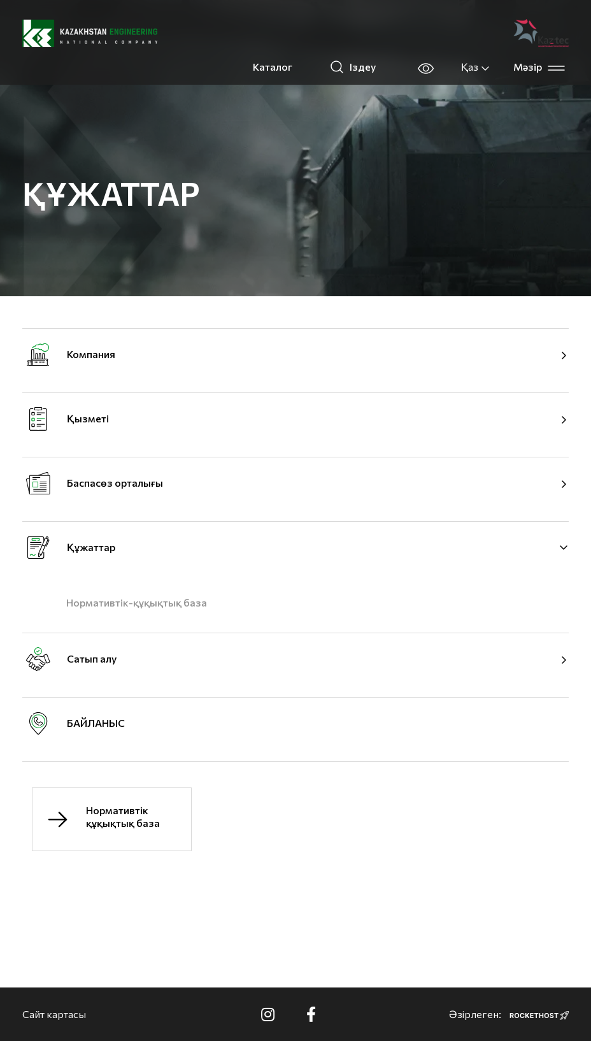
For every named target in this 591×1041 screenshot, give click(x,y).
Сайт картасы (54, 1014)
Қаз (475, 67)
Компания (91, 354)
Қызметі (88, 418)
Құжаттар (91, 547)
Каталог (272, 67)
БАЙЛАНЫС (96, 723)
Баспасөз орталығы (115, 483)
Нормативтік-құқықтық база (136, 602)
